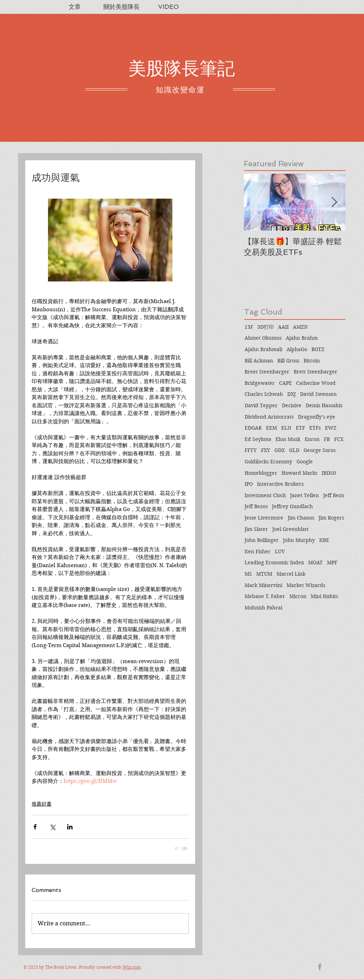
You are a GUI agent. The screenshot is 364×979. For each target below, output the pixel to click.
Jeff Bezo (333, 495)
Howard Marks (299, 473)
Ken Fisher (258, 551)
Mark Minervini (263, 585)
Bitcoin (312, 360)
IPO (249, 484)
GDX (279, 450)
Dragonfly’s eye (316, 417)
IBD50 (329, 473)
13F (249, 327)
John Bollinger (262, 540)
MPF (332, 562)
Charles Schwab (264, 394)
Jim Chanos (301, 518)
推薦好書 (42, 804)
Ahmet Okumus (263, 338)
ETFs (315, 428)
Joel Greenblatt (290, 529)
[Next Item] (334, 202)
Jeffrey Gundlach (292, 506)
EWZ (330, 428)
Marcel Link (291, 574)
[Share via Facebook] (35, 826)
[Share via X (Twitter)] (52, 826)
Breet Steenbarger (267, 372)
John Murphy (299, 540)
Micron (297, 596)
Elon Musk (287, 439)
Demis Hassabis (324, 405)
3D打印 (265, 327)
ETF (300, 428)
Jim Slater (256, 529)
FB (327, 439)
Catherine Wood (316, 383)
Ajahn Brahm (302, 338)
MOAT (315, 562)
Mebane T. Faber (265, 596)
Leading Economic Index (274, 562)
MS (248, 574)
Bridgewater (260, 383)
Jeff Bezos (256, 506)
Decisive (291, 405)
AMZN (300, 327)
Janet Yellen (304, 495)
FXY (265, 450)
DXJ (291, 394)
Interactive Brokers (280, 484)
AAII (283, 327)
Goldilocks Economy (268, 461)
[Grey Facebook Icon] (319, 966)
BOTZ (317, 349)
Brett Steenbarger (315, 372)
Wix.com (132, 967)
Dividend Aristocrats (269, 417)
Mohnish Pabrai (263, 607)
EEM (271, 428)
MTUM (264, 574)
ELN (286, 428)
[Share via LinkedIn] (69, 826)
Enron (312, 439)
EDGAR (253, 428)
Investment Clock (265, 495)
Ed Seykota (258, 439)
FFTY (251, 450)
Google (304, 461)
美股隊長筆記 (181, 68)
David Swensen (318, 394)
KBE (324, 540)
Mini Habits (324, 596)
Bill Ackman (259, 360)
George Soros (320, 450)
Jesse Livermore (264, 518)
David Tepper (261, 405)
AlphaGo (297, 349)
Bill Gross (288, 360)
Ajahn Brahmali (263, 349)
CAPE (285, 383)
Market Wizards (306, 585)
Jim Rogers (331, 518)
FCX (338, 439)
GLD (294, 450)
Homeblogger (261, 473)
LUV (280, 551)
